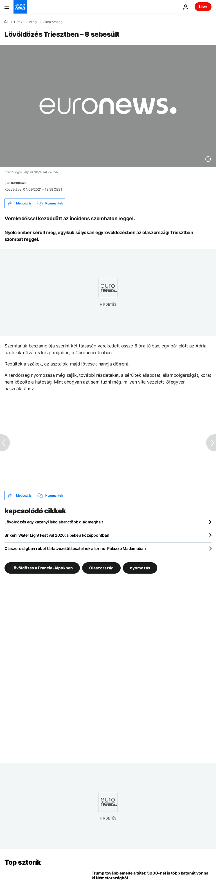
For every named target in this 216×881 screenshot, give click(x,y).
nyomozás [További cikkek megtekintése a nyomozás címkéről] (140, 567)
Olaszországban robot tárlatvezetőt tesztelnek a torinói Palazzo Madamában (75, 548)
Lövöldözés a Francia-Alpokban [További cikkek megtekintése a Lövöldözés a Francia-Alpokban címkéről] (42, 567)
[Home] (6, 22)
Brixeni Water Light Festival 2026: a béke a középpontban (56, 535)
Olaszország (52, 22)
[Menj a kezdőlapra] (20, 7)
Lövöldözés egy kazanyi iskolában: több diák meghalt (53, 521)
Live (203, 6)
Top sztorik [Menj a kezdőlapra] (22, 862)
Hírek (18, 22)
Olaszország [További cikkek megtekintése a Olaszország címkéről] (101, 567)
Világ (33, 22)
